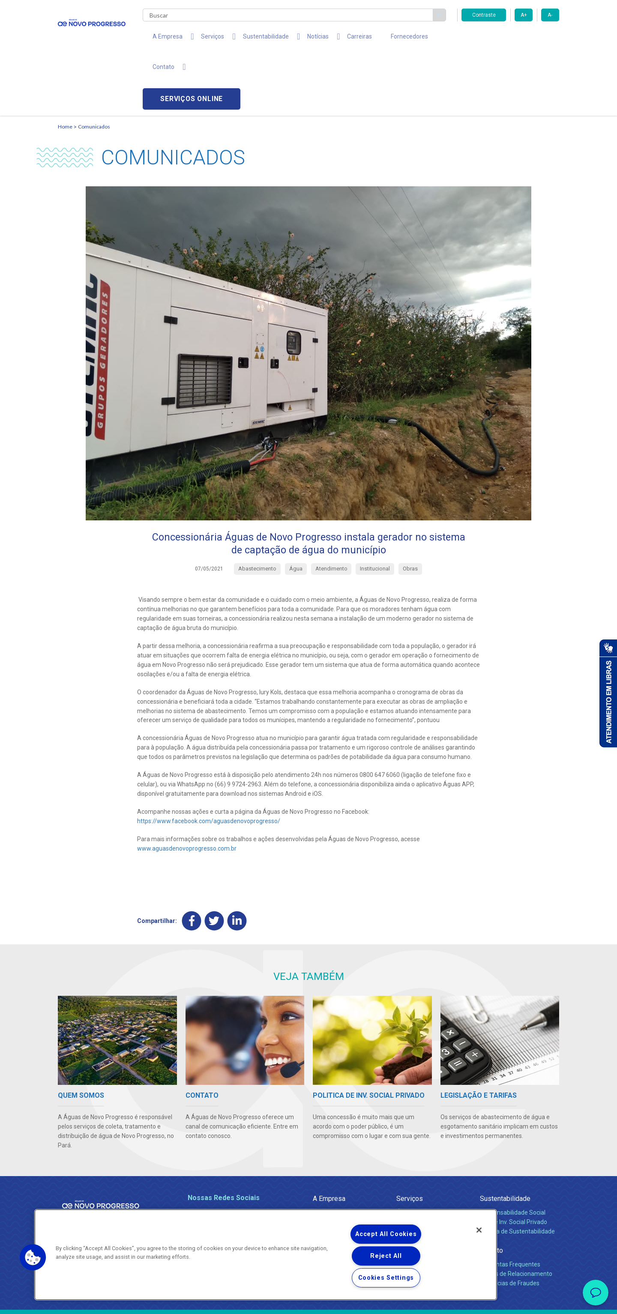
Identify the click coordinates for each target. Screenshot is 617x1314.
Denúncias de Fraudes (509, 1223)
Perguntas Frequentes (510, 1204)
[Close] (479, 1230)
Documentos (413, 1180)
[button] (33, 1257)
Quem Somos (331, 1153)
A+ (524, 15)
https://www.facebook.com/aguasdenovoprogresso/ (208, 761)
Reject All (385, 1256)
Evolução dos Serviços (426, 1171)
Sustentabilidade (505, 1139)
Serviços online (510, 39)
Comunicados (94, 66)
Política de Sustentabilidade (517, 1171)
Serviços (409, 1139)
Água (403, 1153)
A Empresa (329, 1139)
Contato (491, 1190)
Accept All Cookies (385, 1234)
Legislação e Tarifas (423, 1162)
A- (550, 15)
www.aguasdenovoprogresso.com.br (187, 788)
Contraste (484, 15)
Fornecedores (377, 38)
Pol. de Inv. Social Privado (513, 1162)
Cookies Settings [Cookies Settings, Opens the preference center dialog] (386, 1277)
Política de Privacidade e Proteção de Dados (308, 1301)
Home (65, 66)
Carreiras (333, 38)
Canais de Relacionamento (516, 1213)
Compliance (329, 1162)
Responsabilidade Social (512, 1153)
